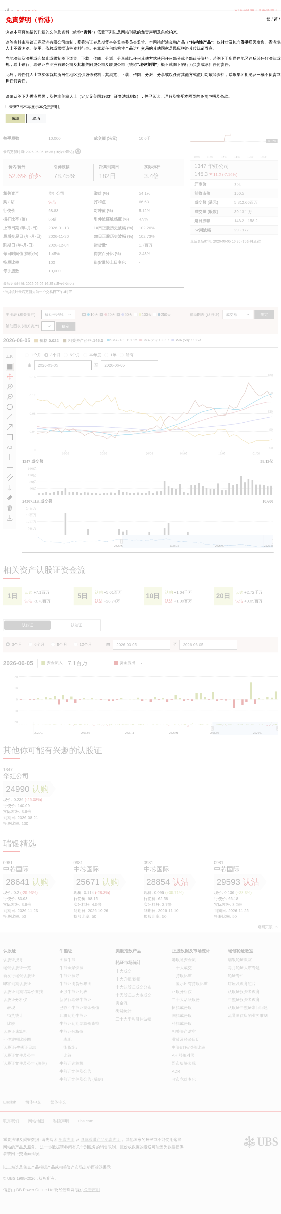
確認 (15, 118)
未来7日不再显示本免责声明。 (34, 106)
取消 (36, 118)
